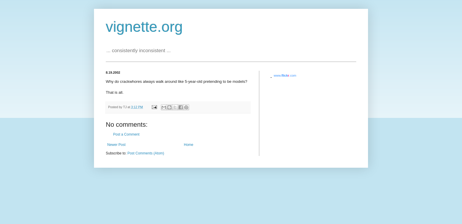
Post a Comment (126, 134)
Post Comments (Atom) (145, 153)
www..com (285, 75)
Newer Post (116, 145)
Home (188, 145)
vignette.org (144, 27)
